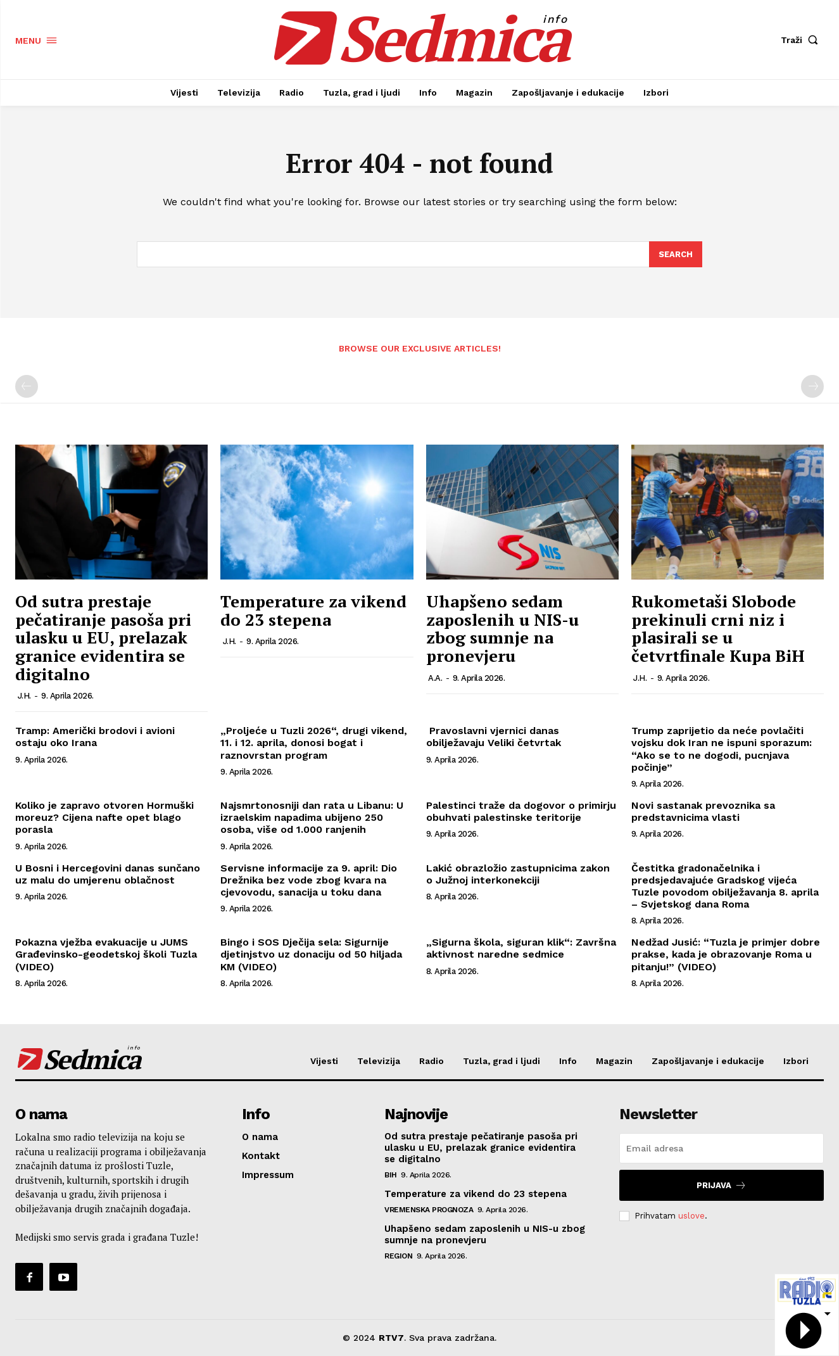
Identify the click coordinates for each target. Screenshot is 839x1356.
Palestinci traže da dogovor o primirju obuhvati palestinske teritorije (521, 811)
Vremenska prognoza (428, 1209)
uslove (691, 1215)
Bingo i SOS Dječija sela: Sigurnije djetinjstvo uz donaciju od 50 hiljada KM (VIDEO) (311, 955)
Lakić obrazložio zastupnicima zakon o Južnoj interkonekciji (518, 874)
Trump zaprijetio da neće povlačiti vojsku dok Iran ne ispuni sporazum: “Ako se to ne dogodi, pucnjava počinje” (721, 749)
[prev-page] (26, 387)
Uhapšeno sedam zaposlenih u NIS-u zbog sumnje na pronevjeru (502, 629)
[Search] (675, 254)
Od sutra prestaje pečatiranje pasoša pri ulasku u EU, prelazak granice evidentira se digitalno (103, 638)
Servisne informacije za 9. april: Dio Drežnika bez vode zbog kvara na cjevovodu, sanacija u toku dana (308, 880)
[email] (721, 1148)
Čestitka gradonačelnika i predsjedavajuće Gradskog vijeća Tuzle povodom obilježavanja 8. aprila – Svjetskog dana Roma (725, 886)
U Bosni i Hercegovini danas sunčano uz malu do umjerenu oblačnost (107, 874)
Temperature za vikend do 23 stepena (313, 611)
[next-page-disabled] (812, 387)
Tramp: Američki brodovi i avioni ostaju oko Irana (95, 737)
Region (398, 1255)
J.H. (24, 695)
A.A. (435, 678)
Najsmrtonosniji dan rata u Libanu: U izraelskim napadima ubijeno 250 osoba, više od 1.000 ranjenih (311, 817)
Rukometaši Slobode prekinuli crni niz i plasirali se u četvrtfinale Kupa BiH (718, 629)
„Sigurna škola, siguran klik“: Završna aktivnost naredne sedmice (521, 949)
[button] (802, 40)
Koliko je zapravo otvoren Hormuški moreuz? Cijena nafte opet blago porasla (104, 817)
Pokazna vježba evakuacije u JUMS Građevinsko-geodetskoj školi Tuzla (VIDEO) (106, 955)
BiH (390, 1174)
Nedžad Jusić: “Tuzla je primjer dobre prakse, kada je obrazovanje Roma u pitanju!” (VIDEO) (725, 955)
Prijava (722, 1185)
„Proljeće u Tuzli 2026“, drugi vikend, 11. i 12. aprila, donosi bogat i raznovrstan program (313, 743)
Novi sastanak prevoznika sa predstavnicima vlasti (703, 811)
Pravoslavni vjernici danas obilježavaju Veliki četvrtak (493, 737)
